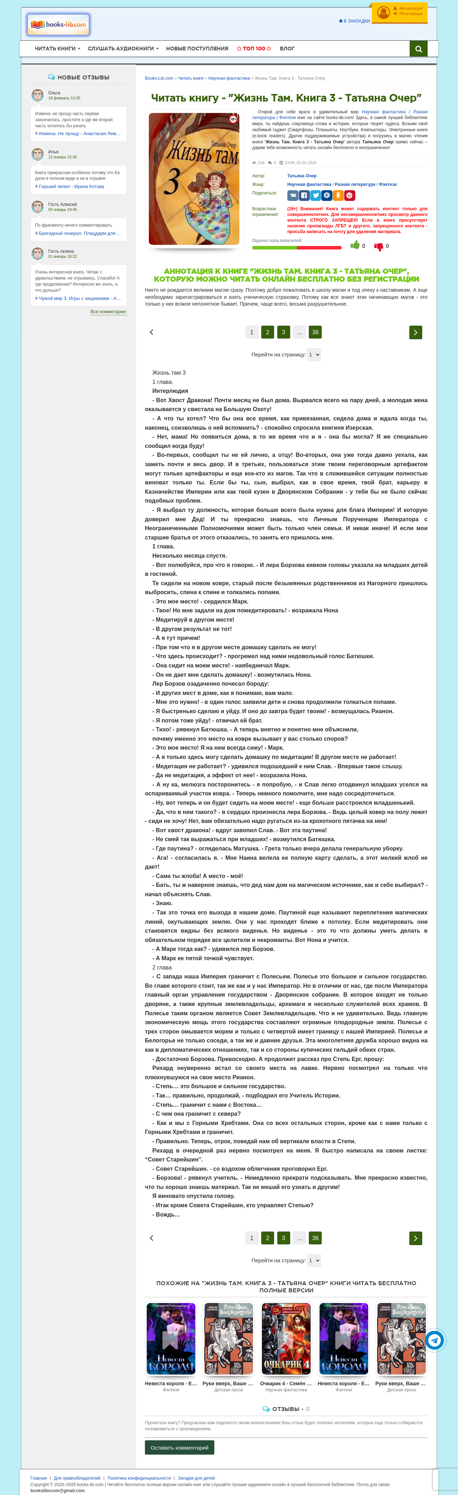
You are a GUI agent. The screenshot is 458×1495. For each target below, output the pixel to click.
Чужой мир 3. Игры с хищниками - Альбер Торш (78, 294)
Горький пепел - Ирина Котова (69, 182)
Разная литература (355, 180)
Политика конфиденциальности (139, 1474)
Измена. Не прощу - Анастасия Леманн (78, 129)
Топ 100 (254, 45)
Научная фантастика (383, 107)
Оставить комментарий (180, 1444)
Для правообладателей (77, 1474)
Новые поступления (197, 45)
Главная (38, 1474)
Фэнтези (287, 113)
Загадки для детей (196, 1474)
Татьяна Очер (302, 171)
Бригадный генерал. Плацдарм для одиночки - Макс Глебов (78, 229)
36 (315, 328)
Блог (287, 45)
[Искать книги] (419, 45)
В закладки (352, 21)
